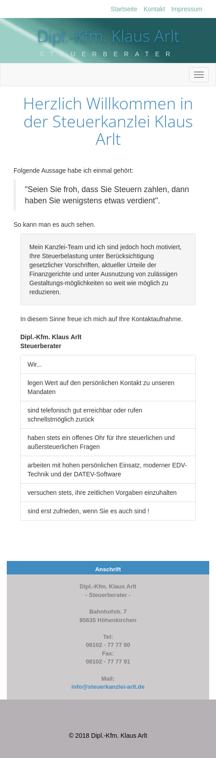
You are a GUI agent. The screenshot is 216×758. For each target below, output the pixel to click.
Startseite (123, 9)
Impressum (186, 9)
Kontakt (154, 9)
